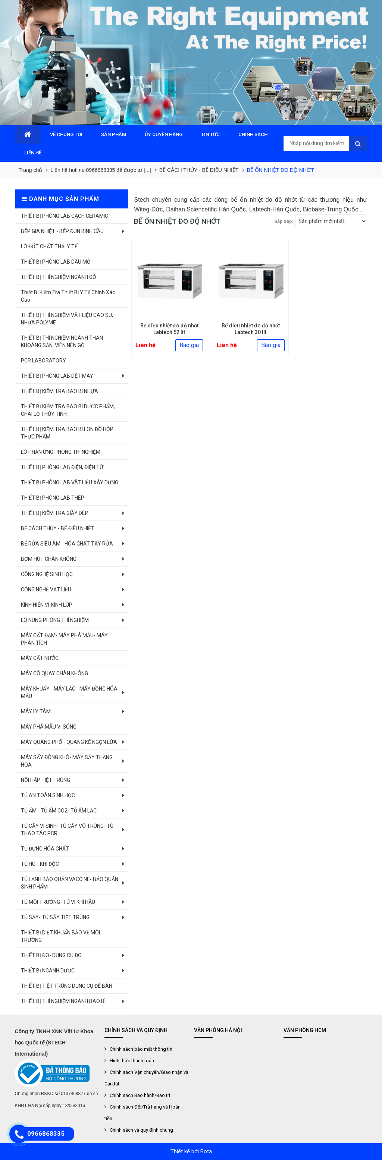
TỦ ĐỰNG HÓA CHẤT (45, 849)
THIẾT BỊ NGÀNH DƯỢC (48, 971)
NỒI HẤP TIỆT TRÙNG (45, 780)
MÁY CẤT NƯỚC (40, 658)
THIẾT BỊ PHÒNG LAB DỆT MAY (57, 376)
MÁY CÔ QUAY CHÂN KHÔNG (54, 673)
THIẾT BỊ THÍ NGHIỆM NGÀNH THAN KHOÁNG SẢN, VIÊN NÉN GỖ (62, 341)
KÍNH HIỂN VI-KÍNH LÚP (46, 605)
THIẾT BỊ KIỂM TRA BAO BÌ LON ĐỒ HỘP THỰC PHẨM (67, 433)
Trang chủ (31, 170)
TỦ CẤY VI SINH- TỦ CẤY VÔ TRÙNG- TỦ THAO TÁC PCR (67, 829)
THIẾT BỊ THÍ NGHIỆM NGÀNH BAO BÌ (63, 1001)
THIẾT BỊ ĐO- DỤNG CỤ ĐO (51, 955)
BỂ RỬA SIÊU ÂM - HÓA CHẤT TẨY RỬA (67, 544)
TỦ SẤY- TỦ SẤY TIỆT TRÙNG (55, 917)
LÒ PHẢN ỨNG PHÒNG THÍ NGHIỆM (60, 452)
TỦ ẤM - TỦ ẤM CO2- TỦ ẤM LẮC (59, 811)
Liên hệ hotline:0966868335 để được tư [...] (100, 170)
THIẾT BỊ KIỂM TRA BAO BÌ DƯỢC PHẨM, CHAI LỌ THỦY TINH (68, 410)
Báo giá (189, 345)
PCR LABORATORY (43, 361)
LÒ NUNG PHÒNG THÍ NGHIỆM (55, 620)
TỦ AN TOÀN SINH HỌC (48, 795)
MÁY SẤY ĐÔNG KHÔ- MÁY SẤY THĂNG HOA (67, 761)
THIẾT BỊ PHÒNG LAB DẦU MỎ (56, 262)
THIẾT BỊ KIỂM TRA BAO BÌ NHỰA (59, 391)
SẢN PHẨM (113, 134)
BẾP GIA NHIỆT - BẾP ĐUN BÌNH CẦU (62, 231)
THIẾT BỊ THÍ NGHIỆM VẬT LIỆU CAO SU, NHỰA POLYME (67, 319)
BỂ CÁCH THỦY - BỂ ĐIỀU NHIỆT (199, 170)
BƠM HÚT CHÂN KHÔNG (48, 559)
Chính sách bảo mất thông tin (141, 1049)
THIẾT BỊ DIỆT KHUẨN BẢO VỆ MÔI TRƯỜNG (60, 936)
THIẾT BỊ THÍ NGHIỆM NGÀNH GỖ (58, 277)
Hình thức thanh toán (132, 1060)
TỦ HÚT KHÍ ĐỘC (40, 864)
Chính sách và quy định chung (141, 1130)
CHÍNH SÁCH (252, 134)
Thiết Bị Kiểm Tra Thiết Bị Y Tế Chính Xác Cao (68, 296)
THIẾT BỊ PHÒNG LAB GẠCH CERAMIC (64, 216)
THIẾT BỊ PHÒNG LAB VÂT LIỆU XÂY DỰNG (69, 482)
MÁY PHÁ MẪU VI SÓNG (48, 727)
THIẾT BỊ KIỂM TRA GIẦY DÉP (54, 513)
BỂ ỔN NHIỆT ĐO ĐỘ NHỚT (280, 170)
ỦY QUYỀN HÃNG (163, 134)
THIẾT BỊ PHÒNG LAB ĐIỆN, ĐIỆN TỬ (62, 467)
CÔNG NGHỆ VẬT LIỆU (46, 589)
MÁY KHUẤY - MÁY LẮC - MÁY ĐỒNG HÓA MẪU (69, 692)
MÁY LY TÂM (36, 711)
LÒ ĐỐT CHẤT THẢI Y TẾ (49, 246)
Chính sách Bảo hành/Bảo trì (140, 1095)
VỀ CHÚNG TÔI (66, 134)
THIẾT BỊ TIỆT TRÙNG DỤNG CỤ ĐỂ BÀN (66, 986)
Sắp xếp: (284, 221)
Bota (206, 1151)
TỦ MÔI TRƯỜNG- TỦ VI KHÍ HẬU (58, 902)
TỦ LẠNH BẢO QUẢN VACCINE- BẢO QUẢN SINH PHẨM (69, 883)
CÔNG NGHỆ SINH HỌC (47, 574)
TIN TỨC (210, 134)
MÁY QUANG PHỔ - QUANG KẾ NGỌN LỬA (69, 742)
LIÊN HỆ (32, 152)
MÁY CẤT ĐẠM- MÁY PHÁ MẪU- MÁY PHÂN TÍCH (64, 639)
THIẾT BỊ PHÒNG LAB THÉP (52, 498)
